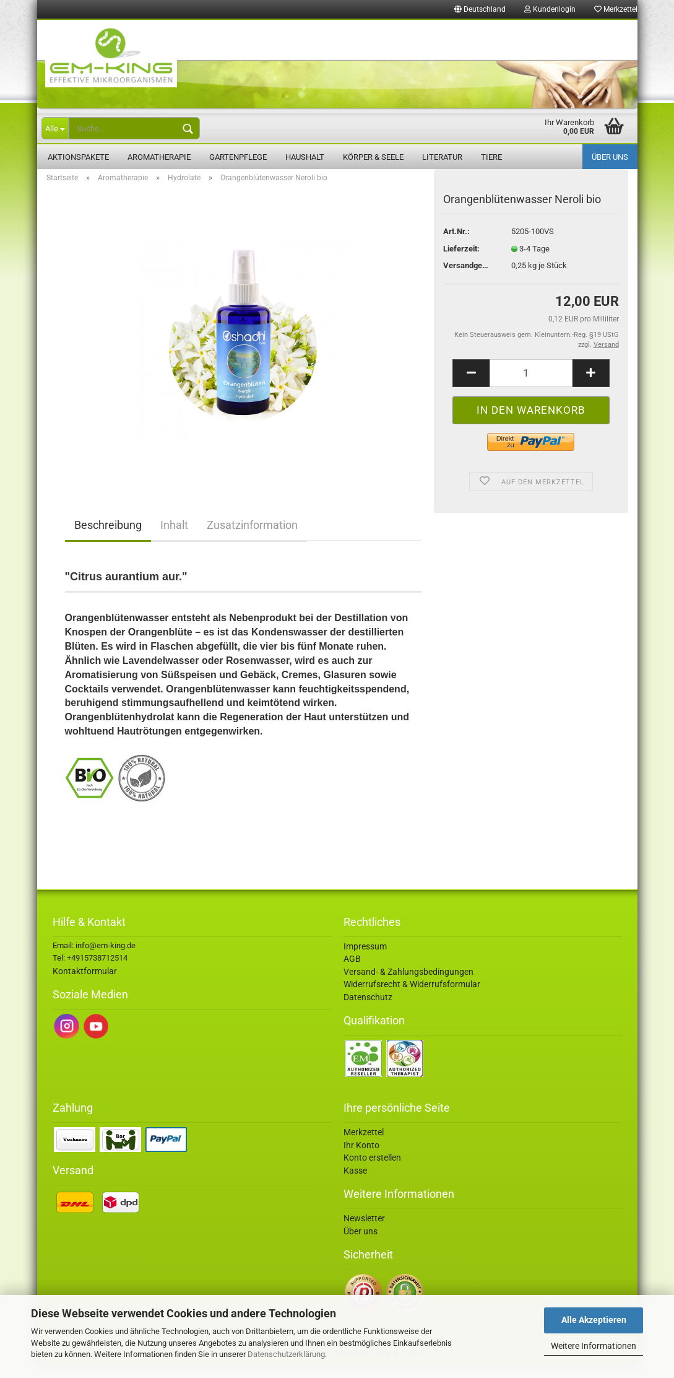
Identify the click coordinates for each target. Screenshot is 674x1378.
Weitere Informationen (593, 1346)
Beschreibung (108, 538)
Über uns (610, 157)
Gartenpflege (238, 157)
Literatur (442, 157)
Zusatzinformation (252, 538)
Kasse (355, 1184)
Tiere (491, 157)
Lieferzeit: (461, 262)
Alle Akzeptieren (593, 1320)
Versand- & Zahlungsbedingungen (408, 985)
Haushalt (304, 157)
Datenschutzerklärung (286, 1354)
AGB (352, 972)
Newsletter (364, 1232)
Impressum (365, 960)
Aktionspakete (78, 157)
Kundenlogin (550, 9)
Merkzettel (615, 9)
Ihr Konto (361, 1159)
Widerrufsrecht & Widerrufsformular (411, 998)
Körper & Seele (373, 157)
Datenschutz (367, 1011)
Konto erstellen (372, 1171)
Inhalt (174, 538)
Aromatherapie (159, 157)
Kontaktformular (85, 985)
